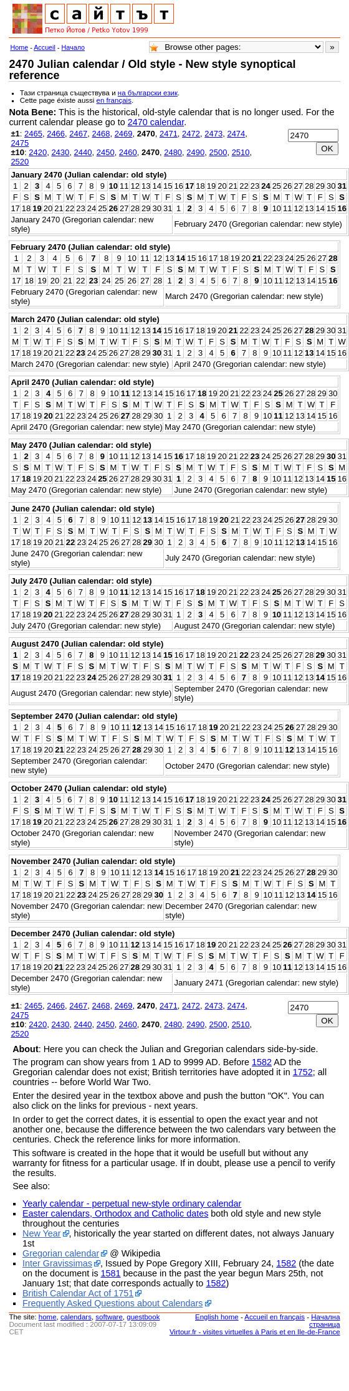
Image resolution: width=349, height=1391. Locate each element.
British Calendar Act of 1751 (77, 1293)
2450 (106, 152)
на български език (148, 93)
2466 (56, 133)
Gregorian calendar (60, 1253)
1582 (262, 1062)
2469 (124, 133)
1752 (303, 1072)
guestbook (143, 1317)
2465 (33, 133)
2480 (173, 152)
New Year (41, 1233)
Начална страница (324, 1320)
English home (217, 1317)
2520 (20, 161)
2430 (60, 152)
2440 (83, 152)
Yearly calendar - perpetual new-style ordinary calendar (131, 1203)
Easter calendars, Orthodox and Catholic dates (115, 1213)
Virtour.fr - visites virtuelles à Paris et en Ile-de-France (255, 1332)
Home (19, 47)
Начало (73, 47)
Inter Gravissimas (57, 1263)
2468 (101, 133)
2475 (20, 143)
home (48, 1317)
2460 (128, 152)
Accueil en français (274, 1317)
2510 (241, 152)
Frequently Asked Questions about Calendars (112, 1303)
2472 (191, 133)
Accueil (44, 47)
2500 (218, 152)
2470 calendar (156, 122)
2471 (169, 133)
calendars (76, 1317)
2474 (236, 133)
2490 (195, 152)
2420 (38, 152)
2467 (78, 133)
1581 (111, 1273)
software (109, 1317)
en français (114, 100)
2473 (213, 133)
